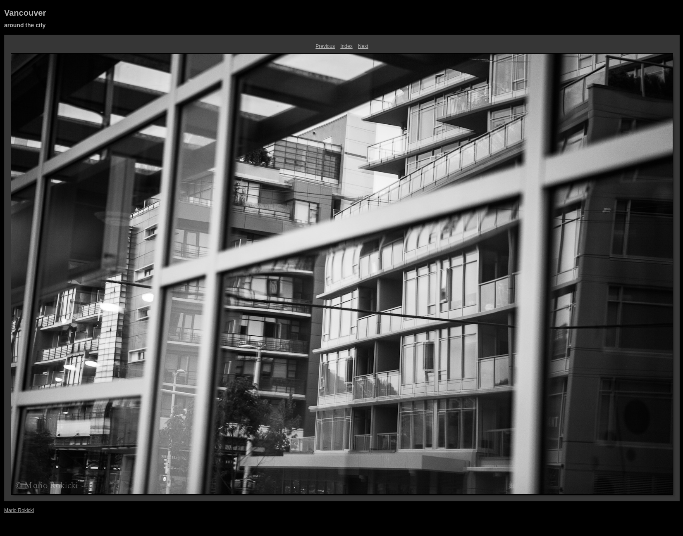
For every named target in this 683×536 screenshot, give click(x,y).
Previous (325, 46)
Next (363, 46)
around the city (24, 25)
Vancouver (25, 12)
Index (346, 46)
